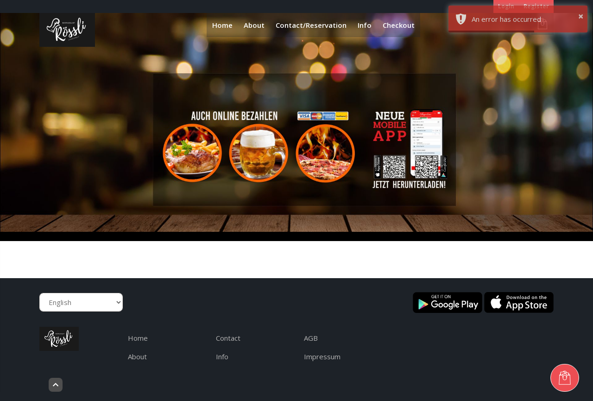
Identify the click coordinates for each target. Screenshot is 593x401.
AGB (311, 338)
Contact (228, 338)
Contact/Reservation (311, 25)
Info (365, 25)
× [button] (580, 16)
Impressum (322, 356)
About (254, 25)
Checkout (399, 25)
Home (222, 25)
